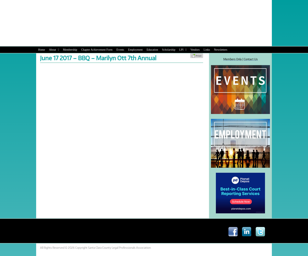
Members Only (232, 59)
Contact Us (251, 59)
